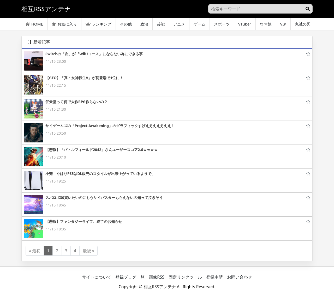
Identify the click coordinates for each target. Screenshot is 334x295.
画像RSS (156, 277)
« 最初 (34, 251)
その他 (126, 24)
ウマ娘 (266, 24)
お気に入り (64, 24)
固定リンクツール (185, 277)
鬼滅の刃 (303, 24)
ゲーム (199, 24)
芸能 (161, 24)
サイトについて (96, 277)
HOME (34, 24)
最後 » (88, 251)
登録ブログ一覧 (130, 277)
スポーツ (222, 24)
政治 (144, 24)
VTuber (244, 24)
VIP (283, 24)
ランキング (98, 24)
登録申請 (214, 277)
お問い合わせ (239, 277)
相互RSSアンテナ (160, 287)
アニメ (179, 24)
